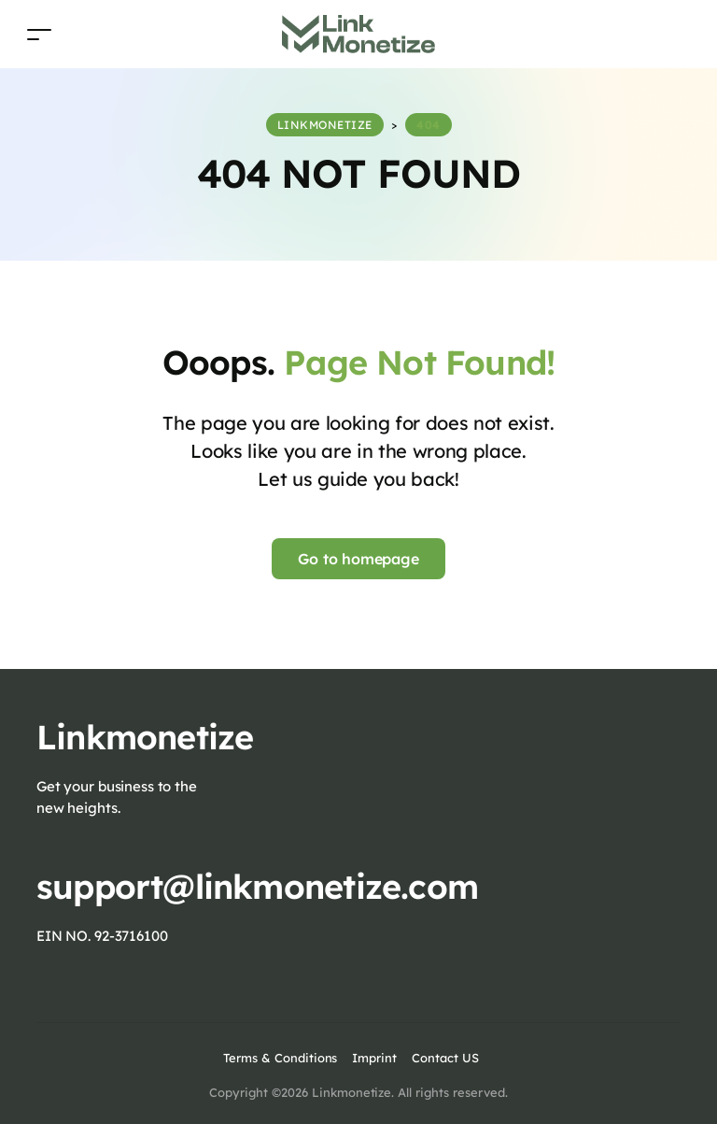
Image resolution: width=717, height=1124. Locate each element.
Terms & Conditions (280, 1057)
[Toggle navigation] (39, 34)
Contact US (445, 1057)
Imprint (374, 1057)
